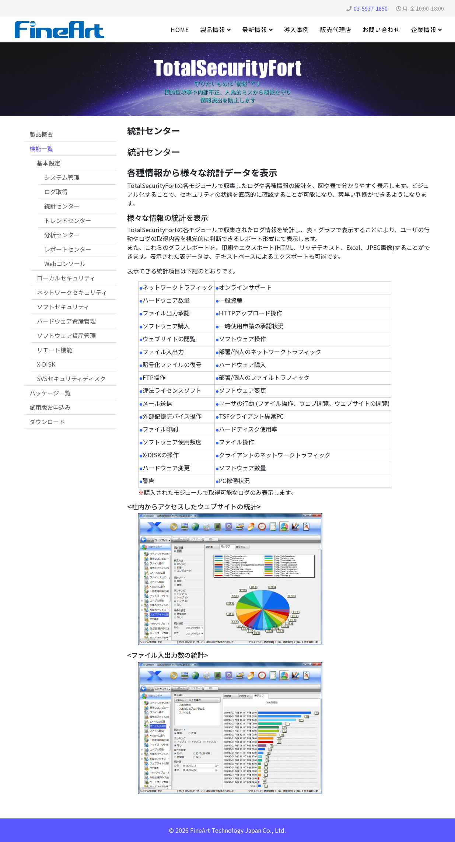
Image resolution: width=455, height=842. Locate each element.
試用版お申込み (50, 407)
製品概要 (41, 134)
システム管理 (62, 177)
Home (180, 29)
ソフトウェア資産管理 (66, 335)
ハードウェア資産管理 (66, 321)
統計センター (62, 206)
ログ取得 (56, 191)
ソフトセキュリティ (63, 306)
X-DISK (46, 364)
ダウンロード (47, 421)
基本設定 (48, 162)
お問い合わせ (381, 29)
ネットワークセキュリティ (72, 292)
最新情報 (254, 29)
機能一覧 (41, 148)
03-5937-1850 (371, 8)
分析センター (62, 234)
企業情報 (423, 29)
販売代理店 (335, 29)
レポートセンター (67, 249)
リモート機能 (54, 349)
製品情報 (212, 29)
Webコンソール (65, 263)
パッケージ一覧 (50, 392)
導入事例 (296, 29)
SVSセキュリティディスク (71, 378)
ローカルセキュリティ (66, 277)
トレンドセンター (67, 220)
